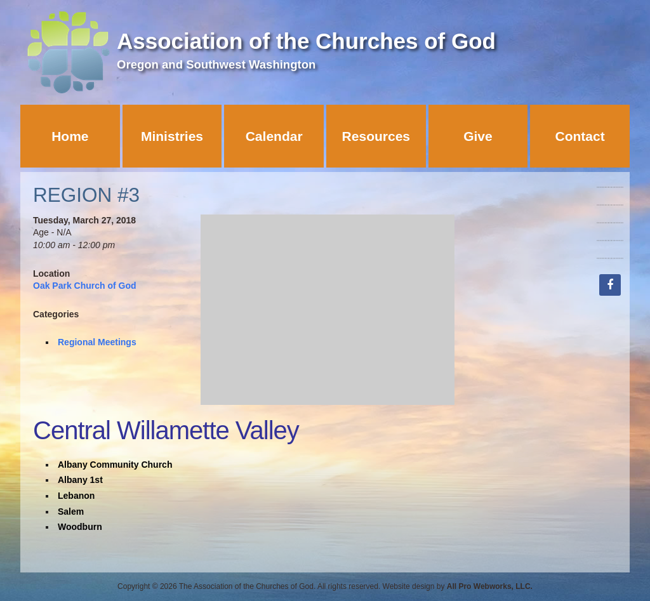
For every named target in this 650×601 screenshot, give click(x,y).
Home (69, 136)
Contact (580, 136)
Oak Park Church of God (84, 286)
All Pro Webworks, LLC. (490, 586)
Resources (376, 136)
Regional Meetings (97, 342)
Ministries (172, 136)
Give (478, 136)
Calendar (274, 136)
